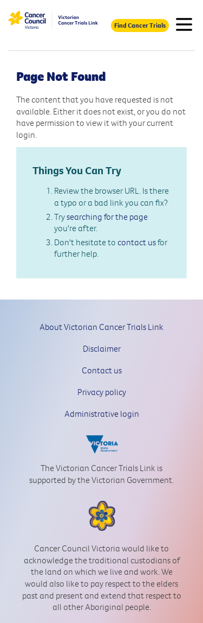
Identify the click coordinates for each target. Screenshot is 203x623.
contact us (136, 242)
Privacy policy (101, 391)
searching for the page (107, 216)
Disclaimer (102, 348)
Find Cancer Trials (140, 25)
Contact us (102, 370)
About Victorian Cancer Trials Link (101, 326)
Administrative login (101, 413)
